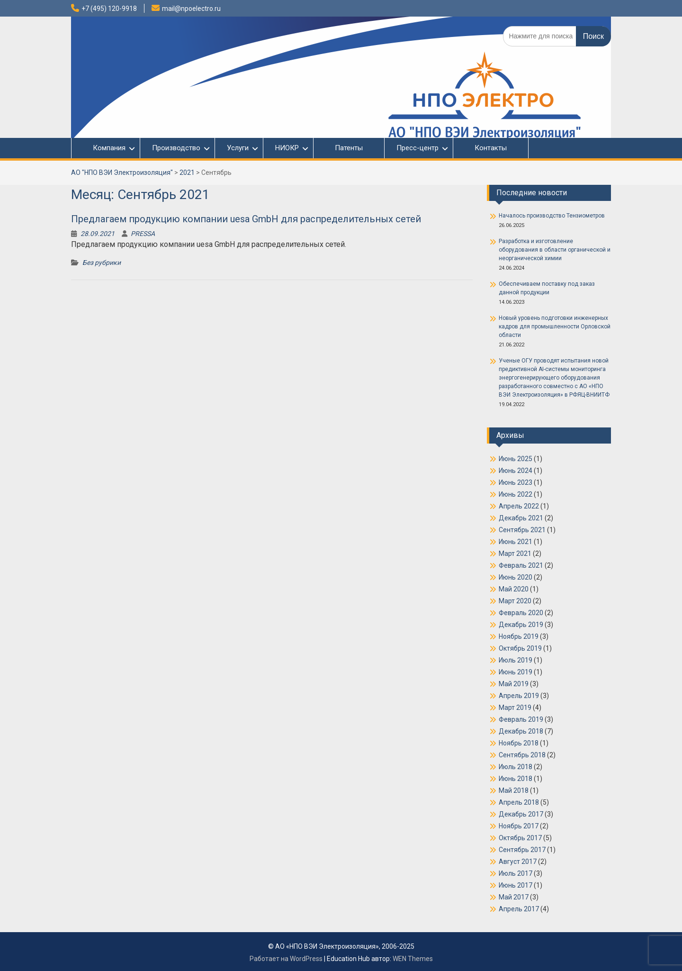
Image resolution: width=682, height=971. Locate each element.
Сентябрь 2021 (522, 530)
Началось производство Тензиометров (552, 215)
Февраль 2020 (521, 613)
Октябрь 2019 (520, 648)
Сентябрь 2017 (522, 849)
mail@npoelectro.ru (191, 8)
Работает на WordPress (286, 958)
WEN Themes (413, 958)
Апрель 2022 (519, 506)
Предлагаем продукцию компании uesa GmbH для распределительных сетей (246, 219)
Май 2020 (514, 589)
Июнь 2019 (515, 672)
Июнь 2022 (515, 494)
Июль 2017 (515, 873)
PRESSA (143, 233)
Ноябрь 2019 (518, 636)
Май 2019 (514, 684)
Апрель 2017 (519, 909)
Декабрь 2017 (521, 814)
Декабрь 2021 (521, 518)
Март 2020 (515, 601)
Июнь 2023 (515, 482)
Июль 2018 (515, 767)
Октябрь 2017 (520, 838)
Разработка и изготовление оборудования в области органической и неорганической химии (554, 250)
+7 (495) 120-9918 (109, 8)
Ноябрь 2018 (518, 743)
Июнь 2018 (515, 778)
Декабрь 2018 (521, 731)
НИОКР (287, 148)
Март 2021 (515, 553)
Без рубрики (101, 262)
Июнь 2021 (515, 541)
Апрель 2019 (519, 695)
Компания (104, 148)
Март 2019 (515, 707)
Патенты (348, 148)
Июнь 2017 (515, 885)
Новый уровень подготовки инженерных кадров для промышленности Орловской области (554, 326)
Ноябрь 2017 (518, 826)
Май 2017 (514, 897)
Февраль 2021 (521, 565)
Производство (176, 148)
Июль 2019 (515, 660)
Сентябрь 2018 (522, 755)
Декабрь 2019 (521, 624)
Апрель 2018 (519, 802)
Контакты (490, 148)
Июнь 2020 (515, 577)
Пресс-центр (417, 148)
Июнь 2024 (515, 470)
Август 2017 (518, 861)
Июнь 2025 (515, 459)
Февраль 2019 (521, 719)
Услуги (238, 148)
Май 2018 (514, 790)
